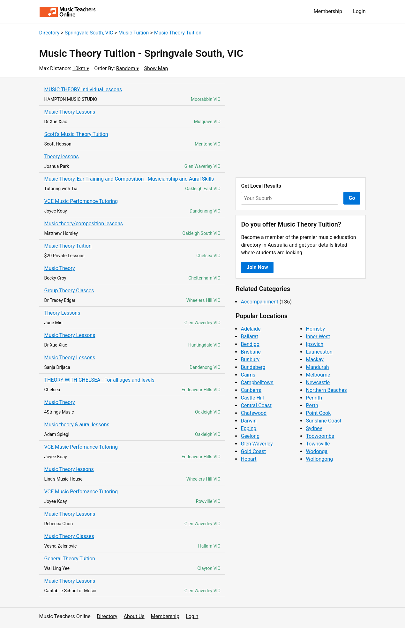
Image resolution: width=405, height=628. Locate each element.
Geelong (250, 436)
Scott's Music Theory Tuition (76, 134)
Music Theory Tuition (177, 33)
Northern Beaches (326, 390)
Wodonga (316, 451)
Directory (49, 33)
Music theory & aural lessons (76, 425)
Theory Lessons (62, 313)
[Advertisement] (301, 127)
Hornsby (315, 329)
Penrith (314, 398)
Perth (312, 405)
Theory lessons (61, 156)
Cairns (248, 375)
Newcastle (318, 382)
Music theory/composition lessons (83, 224)
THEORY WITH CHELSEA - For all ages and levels (99, 380)
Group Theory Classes (69, 291)
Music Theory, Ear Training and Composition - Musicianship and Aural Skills (129, 179)
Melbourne (318, 375)
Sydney (314, 428)
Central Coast (256, 405)
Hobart (248, 459)
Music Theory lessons (69, 469)
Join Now (257, 267)
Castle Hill (252, 398)
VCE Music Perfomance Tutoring (81, 201)
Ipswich (314, 344)
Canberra (251, 390)
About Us (134, 616)
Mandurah (317, 367)
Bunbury (250, 359)
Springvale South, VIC (89, 33)
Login (359, 11)
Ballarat (249, 336)
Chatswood (253, 413)
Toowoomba (320, 436)
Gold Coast (253, 451)
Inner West (318, 336)
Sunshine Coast (323, 421)
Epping (248, 428)
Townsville (318, 444)
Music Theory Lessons (69, 112)
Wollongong (319, 459)
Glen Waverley (257, 444)
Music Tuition (133, 33)
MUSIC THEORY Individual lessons (83, 89)
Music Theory (59, 268)
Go (352, 198)
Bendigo (250, 344)
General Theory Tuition (69, 559)
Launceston (319, 352)
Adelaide (250, 329)
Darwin (249, 421)
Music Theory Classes (69, 536)
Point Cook (318, 413)
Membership (328, 11)
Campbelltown (257, 382)
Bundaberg (253, 367)
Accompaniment (259, 302)
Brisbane (251, 352)
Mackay (314, 359)
